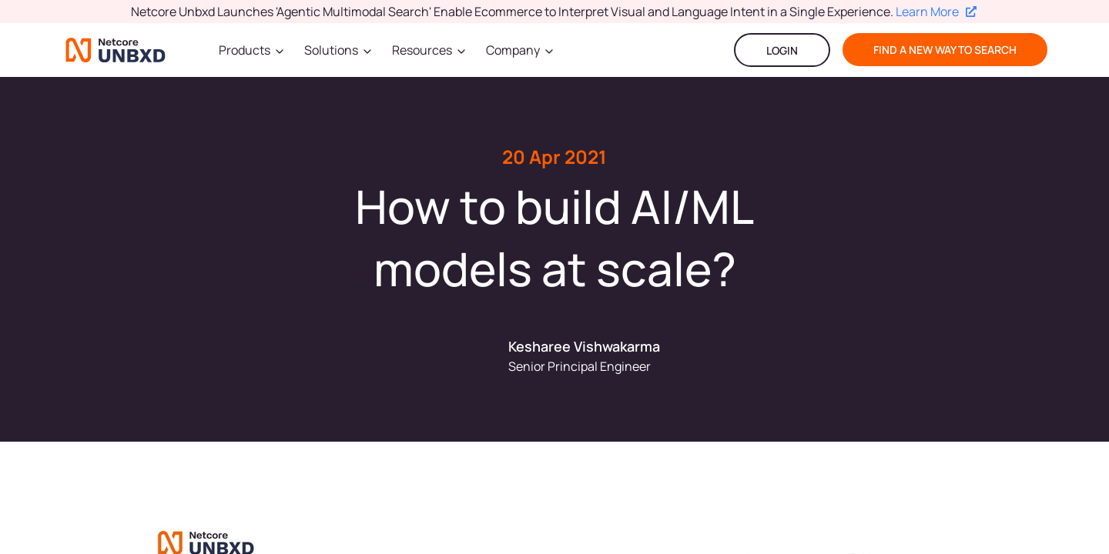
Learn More (936, 11)
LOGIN (782, 50)
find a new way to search (945, 49)
